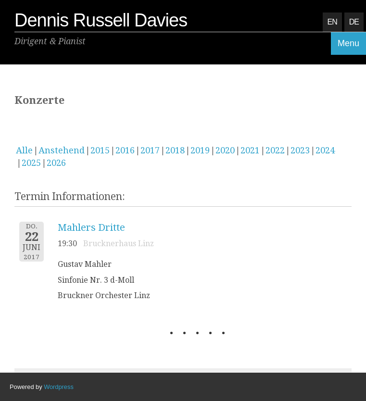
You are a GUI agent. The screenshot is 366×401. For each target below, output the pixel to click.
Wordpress (59, 386)
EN (332, 22)
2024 (325, 150)
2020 (225, 150)
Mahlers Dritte (91, 227)
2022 (275, 150)
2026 (56, 163)
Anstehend (61, 150)
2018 (175, 150)
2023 (300, 150)
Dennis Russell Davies (100, 20)
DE (354, 22)
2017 (150, 150)
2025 (31, 163)
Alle (24, 150)
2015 (100, 150)
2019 (200, 150)
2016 (125, 150)
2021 (250, 150)
